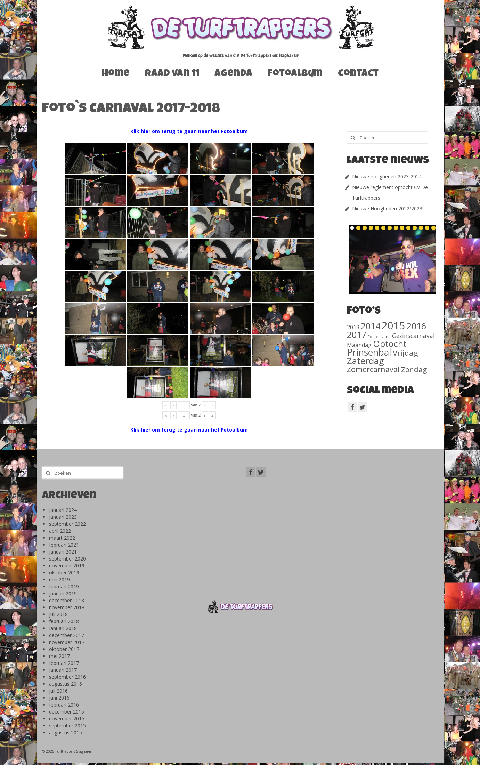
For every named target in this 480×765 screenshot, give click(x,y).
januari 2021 (63, 551)
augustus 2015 (65, 732)
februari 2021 (64, 544)
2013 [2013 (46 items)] (353, 327)
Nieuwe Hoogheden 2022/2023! (387, 208)
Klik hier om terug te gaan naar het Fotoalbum (189, 131)
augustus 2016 (65, 684)
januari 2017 (63, 670)
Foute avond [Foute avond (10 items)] (379, 336)
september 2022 (67, 524)
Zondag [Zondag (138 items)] (414, 369)
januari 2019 (63, 593)
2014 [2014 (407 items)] (370, 326)
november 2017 (66, 642)
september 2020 (67, 558)
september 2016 (67, 677)
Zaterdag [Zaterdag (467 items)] (365, 361)
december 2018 (66, 600)
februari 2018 (64, 621)
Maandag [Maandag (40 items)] (359, 345)
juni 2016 (59, 697)
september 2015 (67, 725)
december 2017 (66, 635)
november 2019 (66, 565)
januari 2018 (63, 628)
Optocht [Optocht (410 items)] (390, 343)
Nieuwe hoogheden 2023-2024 (387, 176)
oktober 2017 (64, 649)
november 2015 (66, 718)
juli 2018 (58, 614)
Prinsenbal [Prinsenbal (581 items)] (369, 352)
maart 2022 (62, 537)
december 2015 (66, 711)
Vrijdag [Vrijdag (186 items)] (405, 352)
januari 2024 (63, 510)
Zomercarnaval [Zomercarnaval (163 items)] (373, 369)
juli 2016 (58, 690)
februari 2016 (64, 704)
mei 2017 (59, 656)
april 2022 (60, 531)
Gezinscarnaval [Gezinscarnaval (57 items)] (413, 335)
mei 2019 (59, 579)
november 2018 (66, 607)
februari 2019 (64, 586)
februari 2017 (64, 663)
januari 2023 (63, 517)
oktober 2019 (64, 572)
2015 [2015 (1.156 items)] (393, 325)
